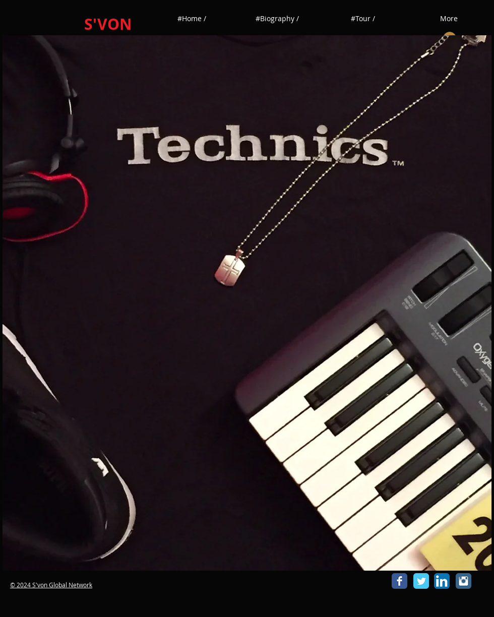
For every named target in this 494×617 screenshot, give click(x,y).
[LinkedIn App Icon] (442, 581)
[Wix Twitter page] (421, 581)
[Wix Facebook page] (399, 581)
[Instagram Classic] (463, 581)
